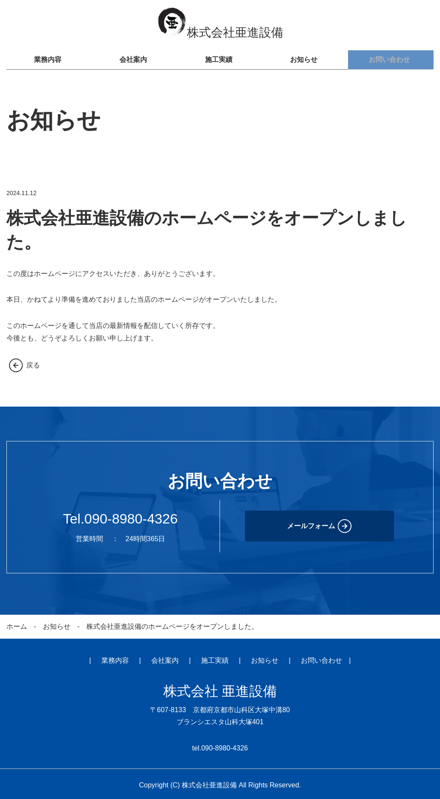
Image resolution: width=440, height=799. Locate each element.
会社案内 (134, 58)
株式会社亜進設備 (220, 32)
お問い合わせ (391, 58)
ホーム (16, 623)
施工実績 (220, 58)
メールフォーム (311, 523)
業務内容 (49, 58)
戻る (33, 362)
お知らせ (305, 58)
